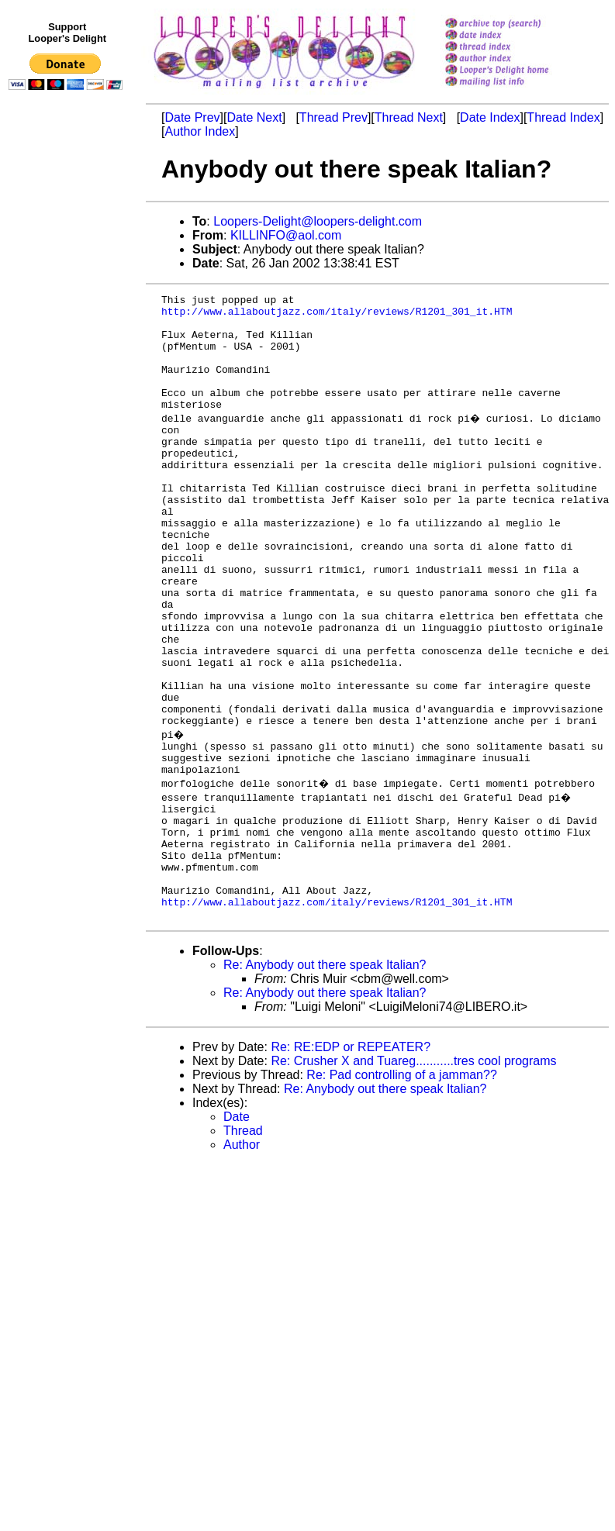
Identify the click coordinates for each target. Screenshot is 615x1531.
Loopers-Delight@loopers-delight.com (317, 221)
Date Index (490, 117)
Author (241, 1258)
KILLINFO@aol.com (285, 235)
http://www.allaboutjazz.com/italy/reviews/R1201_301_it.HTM (336, 315)
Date (236, 1230)
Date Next (254, 117)
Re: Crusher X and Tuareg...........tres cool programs (413, 1174)
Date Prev (191, 117)
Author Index (199, 131)
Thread (243, 1244)
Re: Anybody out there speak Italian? (325, 1078)
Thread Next (409, 117)
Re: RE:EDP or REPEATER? (350, 1160)
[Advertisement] (68, 416)
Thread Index (563, 117)
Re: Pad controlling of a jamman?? (401, 1188)
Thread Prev (333, 117)
